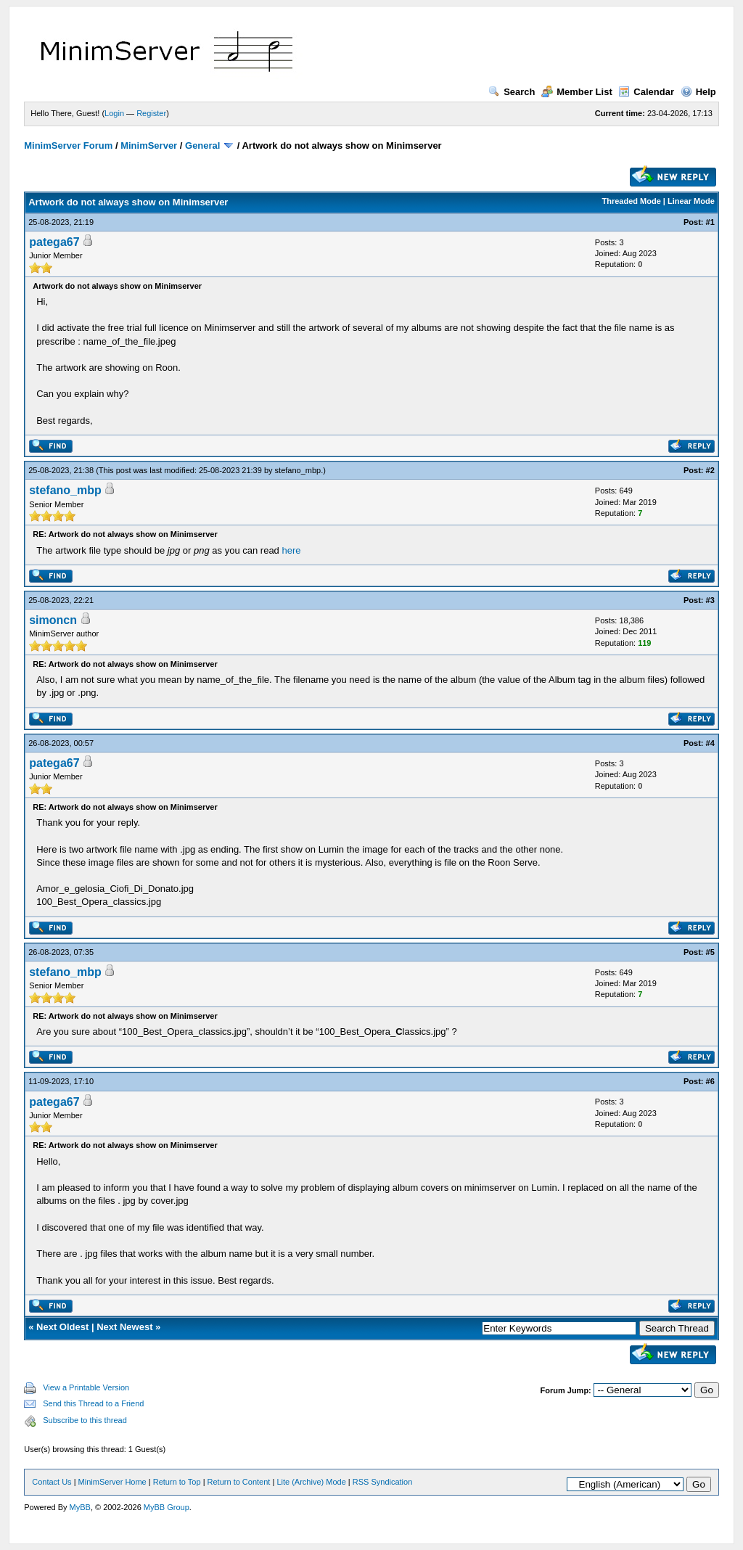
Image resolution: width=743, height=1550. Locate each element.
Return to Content (239, 1481)
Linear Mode (691, 201)
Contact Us (51, 1481)
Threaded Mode (631, 201)
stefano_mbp (298, 470)
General (202, 145)
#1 (710, 222)
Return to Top (177, 1481)
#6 (710, 1081)
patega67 (54, 242)
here (291, 550)
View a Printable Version (86, 1387)
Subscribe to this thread (85, 1420)
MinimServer (148, 145)
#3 (710, 600)
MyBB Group (166, 1507)
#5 (710, 952)
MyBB (80, 1507)
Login (114, 113)
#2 (710, 470)
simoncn (53, 620)
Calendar (646, 91)
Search (511, 91)
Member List (576, 91)
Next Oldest (62, 1326)
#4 (710, 743)
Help (698, 91)
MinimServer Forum (68, 145)
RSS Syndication (383, 1481)
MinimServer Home (112, 1481)
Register (151, 113)
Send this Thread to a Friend (93, 1403)
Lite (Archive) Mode (310, 1481)
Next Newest (124, 1326)
